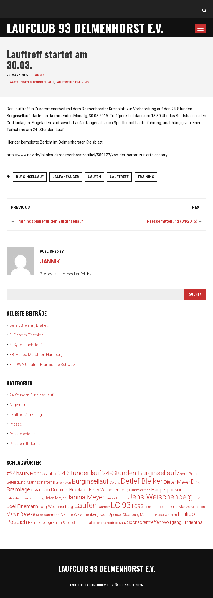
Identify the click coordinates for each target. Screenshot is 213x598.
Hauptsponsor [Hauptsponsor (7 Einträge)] (166, 490)
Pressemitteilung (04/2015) (172, 221)
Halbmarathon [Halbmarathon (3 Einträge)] (139, 490)
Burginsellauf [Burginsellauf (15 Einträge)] (90, 481)
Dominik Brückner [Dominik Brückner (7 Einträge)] (69, 490)
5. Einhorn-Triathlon (26, 335)
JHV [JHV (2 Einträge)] (197, 498)
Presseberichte (22, 434)
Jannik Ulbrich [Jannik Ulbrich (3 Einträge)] (116, 498)
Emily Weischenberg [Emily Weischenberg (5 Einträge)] (108, 490)
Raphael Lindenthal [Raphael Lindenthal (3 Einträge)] (77, 523)
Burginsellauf (30, 177)
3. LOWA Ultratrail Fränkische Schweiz (42, 364)
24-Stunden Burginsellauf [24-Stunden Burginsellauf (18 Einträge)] (139, 473)
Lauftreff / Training (72, 82)
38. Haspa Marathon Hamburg (36, 354)
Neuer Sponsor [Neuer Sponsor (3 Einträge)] (111, 514)
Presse (15, 424)
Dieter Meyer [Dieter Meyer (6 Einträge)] (177, 482)
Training (146, 177)
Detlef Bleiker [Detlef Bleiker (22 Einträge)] (142, 481)
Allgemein (17, 405)
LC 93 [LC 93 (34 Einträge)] (121, 505)
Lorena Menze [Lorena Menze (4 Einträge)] (177, 506)
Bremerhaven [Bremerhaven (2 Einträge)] (62, 482)
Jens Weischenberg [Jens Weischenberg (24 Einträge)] (160, 497)
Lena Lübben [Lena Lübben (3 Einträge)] (154, 507)
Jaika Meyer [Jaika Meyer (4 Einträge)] (55, 498)
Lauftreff (119, 177)
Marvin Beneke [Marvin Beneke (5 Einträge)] (21, 514)
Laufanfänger (65, 177)
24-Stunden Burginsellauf (31, 82)
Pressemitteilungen (26, 443)
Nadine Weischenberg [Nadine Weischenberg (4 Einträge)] (79, 514)
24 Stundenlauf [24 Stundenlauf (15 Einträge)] (79, 473)
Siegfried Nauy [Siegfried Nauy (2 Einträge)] (116, 523)
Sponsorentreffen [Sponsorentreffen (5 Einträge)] (144, 522)
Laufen (94, 177)
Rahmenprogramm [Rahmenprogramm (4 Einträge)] (45, 522)
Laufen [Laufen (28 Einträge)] (85, 505)
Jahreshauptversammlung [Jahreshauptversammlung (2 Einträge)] (25, 498)
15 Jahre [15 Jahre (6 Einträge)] (48, 473)
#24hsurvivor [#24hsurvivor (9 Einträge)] (23, 473)
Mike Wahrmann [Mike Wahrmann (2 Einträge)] (48, 515)
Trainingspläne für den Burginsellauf (49, 221)
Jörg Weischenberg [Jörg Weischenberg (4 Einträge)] (56, 506)
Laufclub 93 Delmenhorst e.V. (85, 27)
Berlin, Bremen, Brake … (29, 325)
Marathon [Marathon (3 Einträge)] (198, 507)
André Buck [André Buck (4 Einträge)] (187, 474)
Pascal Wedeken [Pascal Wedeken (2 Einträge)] (166, 515)
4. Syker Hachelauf (25, 345)
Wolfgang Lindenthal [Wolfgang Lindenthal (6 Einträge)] (182, 522)
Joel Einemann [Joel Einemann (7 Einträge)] (22, 506)
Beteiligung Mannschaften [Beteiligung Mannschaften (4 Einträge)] (29, 482)
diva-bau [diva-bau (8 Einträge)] (40, 489)
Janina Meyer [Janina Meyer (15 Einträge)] (86, 497)
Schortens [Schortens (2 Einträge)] (99, 523)
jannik (39, 75)
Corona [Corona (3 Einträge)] (115, 482)
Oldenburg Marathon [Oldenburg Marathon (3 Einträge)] (138, 514)
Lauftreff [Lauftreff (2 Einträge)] (104, 507)
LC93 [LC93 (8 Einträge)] (138, 506)
